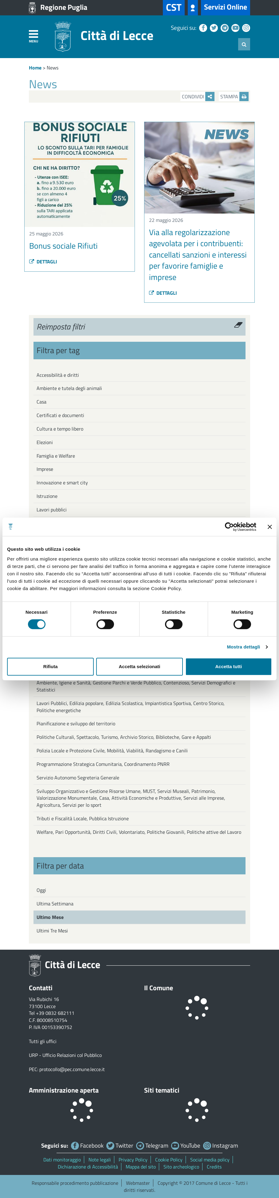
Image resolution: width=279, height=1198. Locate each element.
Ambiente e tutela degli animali (69, 388)
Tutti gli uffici (43, 1041)
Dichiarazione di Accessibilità (88, 1166)
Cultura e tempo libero (60, 428)
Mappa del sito (141, 1166)
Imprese (45, 469)
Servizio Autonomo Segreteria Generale (78, 777)
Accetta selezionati (139, 666)
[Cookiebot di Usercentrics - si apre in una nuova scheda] (229, 526)
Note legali (99, 1159)
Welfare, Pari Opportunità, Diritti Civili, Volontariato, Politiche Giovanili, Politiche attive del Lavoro (139, 832)
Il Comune (158, 988)
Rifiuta (50, 666)
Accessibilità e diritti (58, 375)
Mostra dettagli (243, 646)
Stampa (234, 96)
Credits (214, 1166)
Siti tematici (161, 1090)
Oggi (41, 890)
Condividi (198, 96)
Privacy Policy (133, 1159)
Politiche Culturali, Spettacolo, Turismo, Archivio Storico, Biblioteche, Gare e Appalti (124, 737)
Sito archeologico (181, 1166)
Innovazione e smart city (62, 482)
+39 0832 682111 (55, 1013)
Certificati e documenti (60, 415)
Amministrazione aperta (64, 1090)
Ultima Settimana (55, 903)
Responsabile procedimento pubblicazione (75, 1183)
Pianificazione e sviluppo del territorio (76, 723)
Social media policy (210, 1159)
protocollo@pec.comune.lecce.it (72, 1069)
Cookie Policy (169, 1159)
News (52, 67)
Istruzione (47, 496)
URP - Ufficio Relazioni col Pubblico (65, 1055)
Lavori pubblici (52, 509)
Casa (41, 401)
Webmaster (138, 1183)
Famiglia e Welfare (56, 455)
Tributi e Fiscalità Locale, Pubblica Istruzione (83, 818)
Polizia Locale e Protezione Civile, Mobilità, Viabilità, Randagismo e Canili (112, 750)
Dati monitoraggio (62, 1159)
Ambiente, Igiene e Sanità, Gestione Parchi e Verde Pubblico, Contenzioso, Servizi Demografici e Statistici (136, 686)
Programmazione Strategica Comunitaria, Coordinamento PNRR (103, 764)
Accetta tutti (228, 666)
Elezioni (45, 442)
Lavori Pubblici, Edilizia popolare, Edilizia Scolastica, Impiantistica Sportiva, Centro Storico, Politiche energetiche (131, 706)
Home (35, 67)
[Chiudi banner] (270, 527)
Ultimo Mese (50, 917)
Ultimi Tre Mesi (52, 930)
